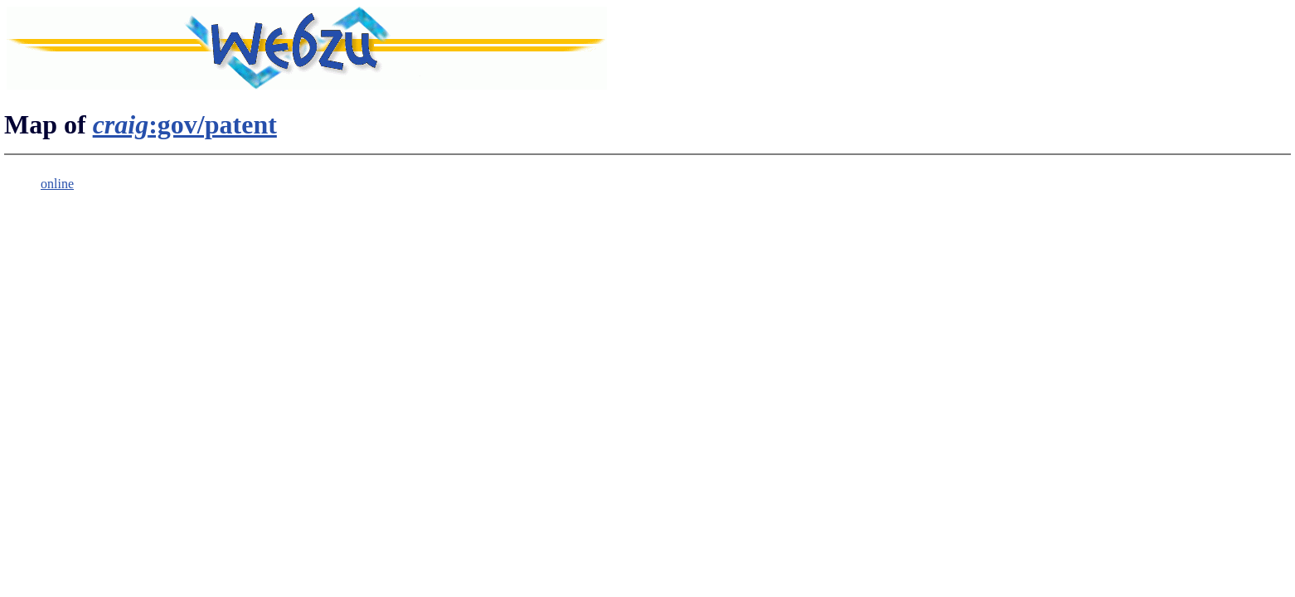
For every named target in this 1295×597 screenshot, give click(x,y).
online (57, 184)
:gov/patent (185, 124)
